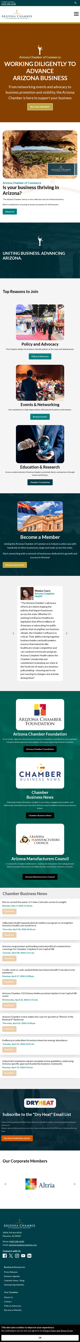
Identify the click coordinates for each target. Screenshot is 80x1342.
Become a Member (13, 1310)
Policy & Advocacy (12, 1306)
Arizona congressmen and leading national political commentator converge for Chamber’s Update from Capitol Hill (36, 947)
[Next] (66, 633)
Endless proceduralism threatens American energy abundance (34, 1040)
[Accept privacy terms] (40, 1338)
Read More (9, 911)
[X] (11, 1256)
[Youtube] (23, 1256)
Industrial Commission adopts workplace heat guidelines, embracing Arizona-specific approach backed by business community (38, 1062)
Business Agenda (12, 1276)
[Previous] (13, 633)
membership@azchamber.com (23, 1245)
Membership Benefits (14, 1285)
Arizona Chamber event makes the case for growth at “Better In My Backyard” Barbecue (37, 1018)
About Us (8, 1297)
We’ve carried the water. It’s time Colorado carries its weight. (34, 902)
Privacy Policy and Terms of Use (58, 1330)
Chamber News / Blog (14, 1280)
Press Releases (11, 1272)
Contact (8, 1301)
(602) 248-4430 (8, 4)
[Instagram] (17, 1256)
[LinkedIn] (29, 1256)
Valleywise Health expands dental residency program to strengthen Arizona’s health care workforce (37, 924)
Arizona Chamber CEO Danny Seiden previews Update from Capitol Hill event (39, 994)
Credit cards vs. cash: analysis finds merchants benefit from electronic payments (38, 971)
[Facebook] (5, 1256)
